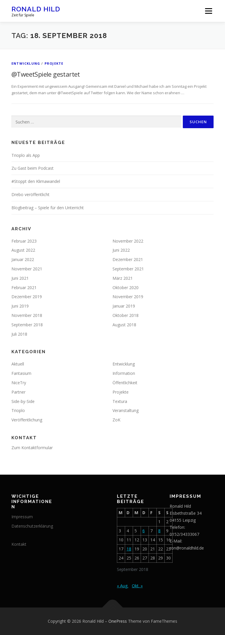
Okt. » (137, 585)
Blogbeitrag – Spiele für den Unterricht (47, 207)
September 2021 (128, 269)
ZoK (116, 420)
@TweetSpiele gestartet (45, 74)
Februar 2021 (24, 287)
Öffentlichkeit (124, 382)
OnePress (117, 621)
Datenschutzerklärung (32, 526)
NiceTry (18, 382)
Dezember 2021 (127, 259)
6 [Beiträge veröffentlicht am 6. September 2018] (143, 530)
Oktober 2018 (125, 315)
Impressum (22, 516)
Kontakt (18, 544)
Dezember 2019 (26, 296)
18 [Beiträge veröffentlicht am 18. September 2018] (129, 549)
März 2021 (122, 278)
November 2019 (127, 296)
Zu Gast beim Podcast (32, 168)
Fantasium (21, 373)
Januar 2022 (22, 259)
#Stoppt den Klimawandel (35, 181)
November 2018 (26, 315)
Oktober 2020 (125, 287)
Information (123, 373)
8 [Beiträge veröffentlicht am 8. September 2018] (159, 530)
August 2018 (124, 324)
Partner (18, 392)
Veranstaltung (125, 410)
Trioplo (18, 410)
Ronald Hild (35, 9)
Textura (119, 401)
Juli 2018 (19, 334)
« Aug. (122, 585)
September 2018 (27, 324)
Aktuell (17, 364)
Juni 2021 (20, 278)
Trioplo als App (25, 155)
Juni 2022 (121, 250)
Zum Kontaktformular (32, 447)
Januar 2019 (123, 306)
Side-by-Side (23, 401)
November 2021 (26, 269)
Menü (208, 10)
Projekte (54, 63)
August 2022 (23, 250)
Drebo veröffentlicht (30, 194)
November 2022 (127, 241)
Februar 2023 (24, 241)
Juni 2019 (20, 306)
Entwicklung (25, 63)
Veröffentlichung (26, 420)
